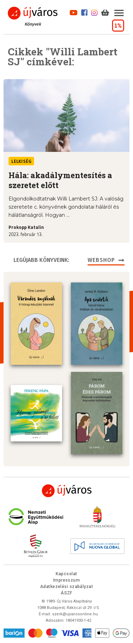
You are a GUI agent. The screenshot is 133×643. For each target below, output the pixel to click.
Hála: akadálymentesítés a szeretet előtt (60, 180)
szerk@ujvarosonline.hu (75, 614)
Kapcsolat (66, 573)
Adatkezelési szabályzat (66, 586)
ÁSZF (66, 592)
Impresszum (66, 580)
